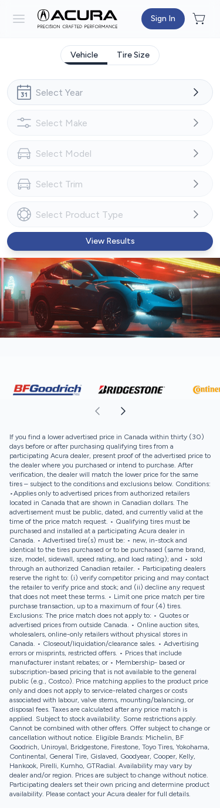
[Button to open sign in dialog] (163, 18)
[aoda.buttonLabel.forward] (164, 411)
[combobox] (110, 92)
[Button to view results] (110, 241)
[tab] (84, 55)
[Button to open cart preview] (200, 18)
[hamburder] (19, 19)
